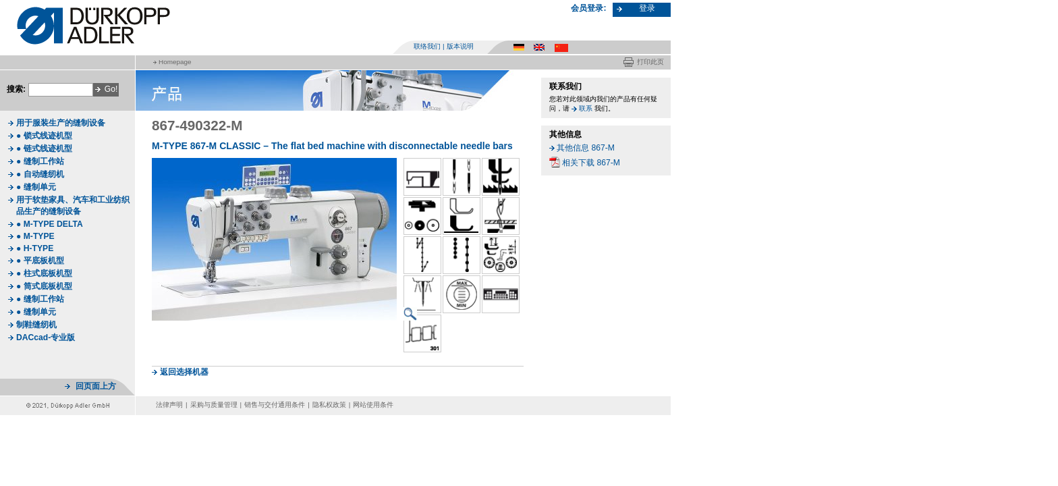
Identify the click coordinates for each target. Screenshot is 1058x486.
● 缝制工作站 (40, 161)
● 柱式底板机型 (44, 273)
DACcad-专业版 (45, 337)
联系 (585, 108)
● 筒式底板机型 (44, 286)
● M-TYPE (35, 236)
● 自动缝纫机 (40, 174)
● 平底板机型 (40, 260)
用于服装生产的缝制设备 (60, 123)
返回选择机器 (184, 372)
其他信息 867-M (586, 148)
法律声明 (169, 404)
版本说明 (460, 46)
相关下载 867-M (591, 162)
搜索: (16, 89)
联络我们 (427, 46)
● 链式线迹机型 (44, 148)
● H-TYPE (34, 248)
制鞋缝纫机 (36, 324)
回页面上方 (96, 386)
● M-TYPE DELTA (49, 224)
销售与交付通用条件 (274, 404)
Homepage (175, 61)
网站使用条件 (373, 404)
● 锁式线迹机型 (44, 135)
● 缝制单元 (36, 187)
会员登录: (588, 8)
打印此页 (650, 61)
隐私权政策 (329, 404)
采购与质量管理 (214, 404)
